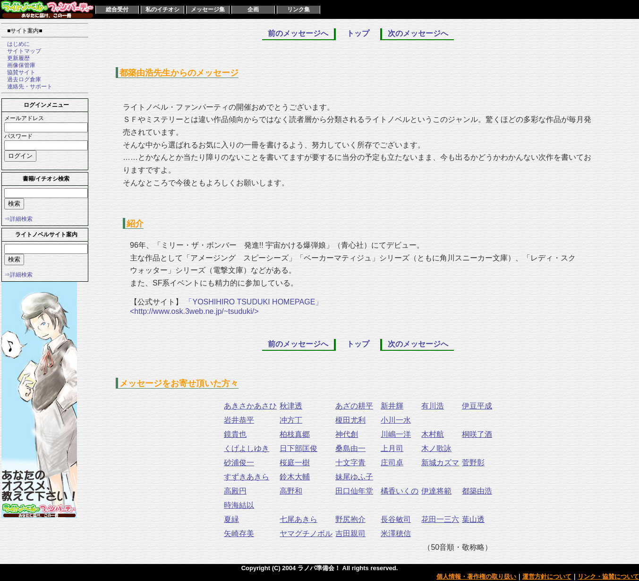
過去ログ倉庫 (21, 79)
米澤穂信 (396, 533)
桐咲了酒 (477, 434)
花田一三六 (440, 519)
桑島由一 (350, 448)
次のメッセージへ (418, 33)
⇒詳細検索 (18, 219)
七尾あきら (298, 519)
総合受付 (117, 9)
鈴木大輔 (295, 477)
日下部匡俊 (298, 448)
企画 (253, 9)
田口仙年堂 (354, 491)
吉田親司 (350, 533)
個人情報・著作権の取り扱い (476, 576)
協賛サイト (18, 72)
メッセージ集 (208, 9)
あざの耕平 (354, 406)
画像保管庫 (18, 65)
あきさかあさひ (250, 406)
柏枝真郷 (295, 434)
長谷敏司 (396, 519)
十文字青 (350, 463)
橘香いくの (399, 491)
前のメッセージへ (298, 33)
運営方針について (546, 576)
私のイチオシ (162, 9)
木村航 (432, 434)
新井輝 (392, 406)
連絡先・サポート (26, 86)
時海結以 (239, 505)
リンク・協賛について (608, 576)
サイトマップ (21, 51)
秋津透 (291, 406)
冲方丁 (291, 420)
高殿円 (235, 491)
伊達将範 (436, 491)
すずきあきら (246, 477)
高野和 (291, 491)
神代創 (346, 434)
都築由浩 (477, 491)
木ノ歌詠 (436, 448)
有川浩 (432, 406)
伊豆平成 (477, 406)
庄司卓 (392, 463)
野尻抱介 (350, 519)
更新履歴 (15, 58)
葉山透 (473, 519)
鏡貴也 (235, 434)
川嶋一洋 (396, 434)
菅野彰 (473, 463)
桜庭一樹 (295, 463)
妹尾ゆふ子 (354, 477)
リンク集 (298, 9)
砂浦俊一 (239, 463)
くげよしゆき (246, 448)
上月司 (392, 448)
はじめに (15, 44)
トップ (358, 33)
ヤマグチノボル (306, 533)
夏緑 (231, 519)
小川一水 (396, 420)
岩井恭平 (239, 420)
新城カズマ (440, 463)
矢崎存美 (239, 533)
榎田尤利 (350, 420)
